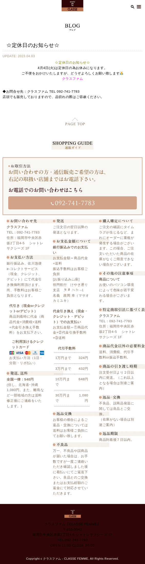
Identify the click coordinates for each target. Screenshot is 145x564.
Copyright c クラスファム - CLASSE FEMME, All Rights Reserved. (72, 558)
